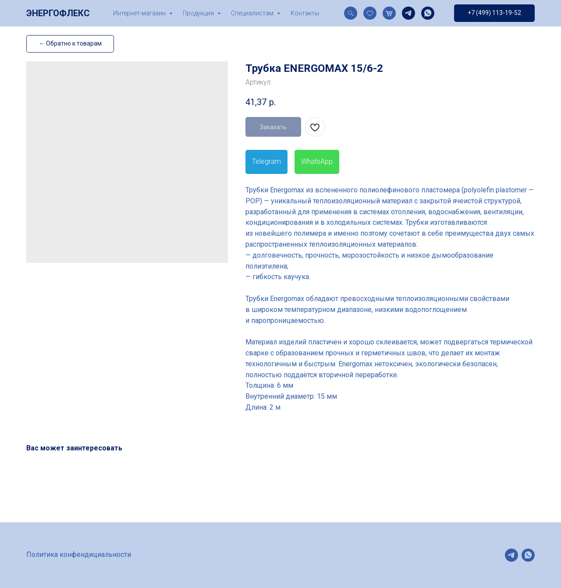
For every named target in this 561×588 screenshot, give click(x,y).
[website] (350, 13)
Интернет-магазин (140, 13)
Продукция (199, 13)
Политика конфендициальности (78, 554)
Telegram (266, 161)
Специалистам (253, 13)
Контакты (305, 13)
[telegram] (408, 13)
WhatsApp (317, 161)
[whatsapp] (427, 13)
